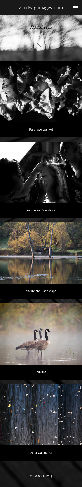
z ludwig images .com (41, 7)
